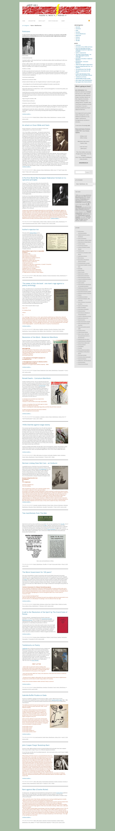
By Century (44, 455)
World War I (48, 331)
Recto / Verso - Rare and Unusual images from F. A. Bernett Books (84, 335)
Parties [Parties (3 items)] (84, 212)
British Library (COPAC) (83, 273)
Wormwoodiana (81, 362)
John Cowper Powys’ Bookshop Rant (35, 745)
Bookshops (51, 781)
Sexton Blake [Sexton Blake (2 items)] (82, 216)
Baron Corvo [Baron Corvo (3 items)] (81, 196)
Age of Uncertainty (82, 238)
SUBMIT (77, 130)
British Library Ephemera (83, 275)
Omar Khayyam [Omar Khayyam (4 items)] (79, 212)
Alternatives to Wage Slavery (84, 242)
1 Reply (40, 418)
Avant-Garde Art (38, 737)
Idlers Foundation (82, 307)
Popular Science (81, 330)
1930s (34, 455)
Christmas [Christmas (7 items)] (83, 199)
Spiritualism (64, 637)
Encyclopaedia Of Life (83, 289)
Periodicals (50, 687)
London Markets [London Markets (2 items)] (85, 206)
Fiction (52, 505)
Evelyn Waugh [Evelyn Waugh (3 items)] (87, 201)
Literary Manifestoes (38, 687)
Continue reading (26, 114)
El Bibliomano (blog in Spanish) (85, 288)
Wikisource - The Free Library (84, 360)
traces (25, 579)
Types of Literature (32, 331)
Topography (61, 370)
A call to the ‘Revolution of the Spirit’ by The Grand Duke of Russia (44, 613)
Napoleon (49, 822)
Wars (45, 331)
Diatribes (41, 329)
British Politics (36, 117)
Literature (38, 170)
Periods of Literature (51, 275)
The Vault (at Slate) (82, 355)
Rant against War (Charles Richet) (35, 789)
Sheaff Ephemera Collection (84, 341)
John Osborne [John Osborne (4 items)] (82, 204)
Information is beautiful (83, 309)
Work (40, 783)
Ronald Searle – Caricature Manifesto (36, 378)
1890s (34, 170)
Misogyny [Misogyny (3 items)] (83, 210)
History (59, 455)
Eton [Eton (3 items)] (83, 201)
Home (23, 21)
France (38, 370)
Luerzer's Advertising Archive (84, 316)
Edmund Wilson (33, 232)
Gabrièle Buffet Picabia (57, 700)
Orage (63, 170)
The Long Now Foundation (84, 350)
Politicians (26, 31)
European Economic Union (31, 223)
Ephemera (44, 505)
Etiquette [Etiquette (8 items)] (78, 201)
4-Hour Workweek (51, 529)
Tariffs (39, 223)
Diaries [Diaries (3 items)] (87, 199)
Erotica (48, 505)
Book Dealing (45, 781)
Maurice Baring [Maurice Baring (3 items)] (81, 208)
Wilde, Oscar (53, 170)
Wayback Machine (82, 358)
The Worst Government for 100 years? (36, 572)
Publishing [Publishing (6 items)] (85, 213)
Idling (59, 564)
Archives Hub (81, 250)
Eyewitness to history (83, 296)
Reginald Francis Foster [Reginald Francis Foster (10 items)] (82, 216)
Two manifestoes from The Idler (34, 513)
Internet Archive (81, 311)
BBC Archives (81, 258)
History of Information (83, 305)
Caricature (37, 416)
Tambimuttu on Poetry (31, 645)
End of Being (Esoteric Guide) (84, 291)
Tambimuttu (25, 648)
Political (41, 117)
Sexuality (45, 507)
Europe (35, 370)
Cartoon (47, 416)
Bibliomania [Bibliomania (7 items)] (79, 197)
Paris (47, 370)
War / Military (40, 331)
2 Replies (30, 277)
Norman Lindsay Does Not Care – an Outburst (39, 463)
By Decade (50, 455)
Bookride (80, 268)
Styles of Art (61, 416)
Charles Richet (59, 792)
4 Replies (61, 331)
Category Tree (31, 21)
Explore (79, 295)
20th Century (39, 275)
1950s (34, 275)
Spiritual (59, 637)
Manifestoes (25, 507)
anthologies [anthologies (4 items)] (88, 195)
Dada (44, 737)
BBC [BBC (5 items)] (85, 196)
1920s (34, 820)
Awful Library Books (82, 256)
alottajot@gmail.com (83, 162)
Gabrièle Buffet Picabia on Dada (34, 695)
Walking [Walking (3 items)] (84, 220)
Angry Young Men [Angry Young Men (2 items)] (82, 195)
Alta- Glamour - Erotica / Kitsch (84, 240)
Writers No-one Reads (83, 364)
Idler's (45, 525)
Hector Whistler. (35, 660)
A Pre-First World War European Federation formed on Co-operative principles (44, 179)
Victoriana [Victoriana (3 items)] (85, 219)
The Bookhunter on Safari (84, 263)
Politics (45, 117)
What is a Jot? (42, 21)
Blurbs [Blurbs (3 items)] (84, 197)
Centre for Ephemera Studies (84, 279)
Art (34, 416)
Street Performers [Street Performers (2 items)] (83, 218)
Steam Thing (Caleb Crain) (83, 342)
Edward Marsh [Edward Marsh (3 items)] (84, 200)
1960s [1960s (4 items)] (76, 195)
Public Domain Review (83, 332)
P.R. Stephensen (42, 469)
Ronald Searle (42, 385)
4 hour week (55, 564)
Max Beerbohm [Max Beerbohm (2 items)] (88, 208)
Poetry (59, 329)
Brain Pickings (81, 270)
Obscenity (30, 507)
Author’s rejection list (30, 229)
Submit (63, 21)
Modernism (43, 370)
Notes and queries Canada (84, 321)
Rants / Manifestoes (51, 117)
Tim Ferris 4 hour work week (84, 357)
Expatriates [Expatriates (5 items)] (78, 202)
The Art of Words (82, 344)
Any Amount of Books (83, 245)
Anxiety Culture (81, 243)
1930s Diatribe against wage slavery (36, 425)
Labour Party (48, 604)
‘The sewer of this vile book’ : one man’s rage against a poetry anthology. (43, 284)
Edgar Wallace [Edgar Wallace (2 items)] (78, 200)
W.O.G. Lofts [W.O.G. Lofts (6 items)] (79, 220)
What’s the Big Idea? (53, 21)
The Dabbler (81, 346)
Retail (38, 783)
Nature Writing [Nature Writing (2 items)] (88, 210)
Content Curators (82, 281)
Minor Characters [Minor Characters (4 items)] (79, 209)
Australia (35, 505)
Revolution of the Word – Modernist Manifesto (40, 337)
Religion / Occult (50, 637)
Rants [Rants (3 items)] (76, 215)
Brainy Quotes (81, 272)
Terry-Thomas (85, 130)
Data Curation (81, 282)
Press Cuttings (25, 606)
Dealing (56, 781)
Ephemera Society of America (84, 293)
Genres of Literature (58, 505)
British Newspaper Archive (84, 277)
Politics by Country (51, 221)
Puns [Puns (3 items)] (90, 213)
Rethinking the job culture (83, 339)
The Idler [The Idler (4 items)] (81, 219)
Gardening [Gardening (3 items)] (84, 202)
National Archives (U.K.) (83, 318)
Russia (55, 637)
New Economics (81, 319)
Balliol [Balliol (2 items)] (76, 196)
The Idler (63, 524)
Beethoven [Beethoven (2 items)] (88, 196)
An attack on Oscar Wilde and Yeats (35, 125)
